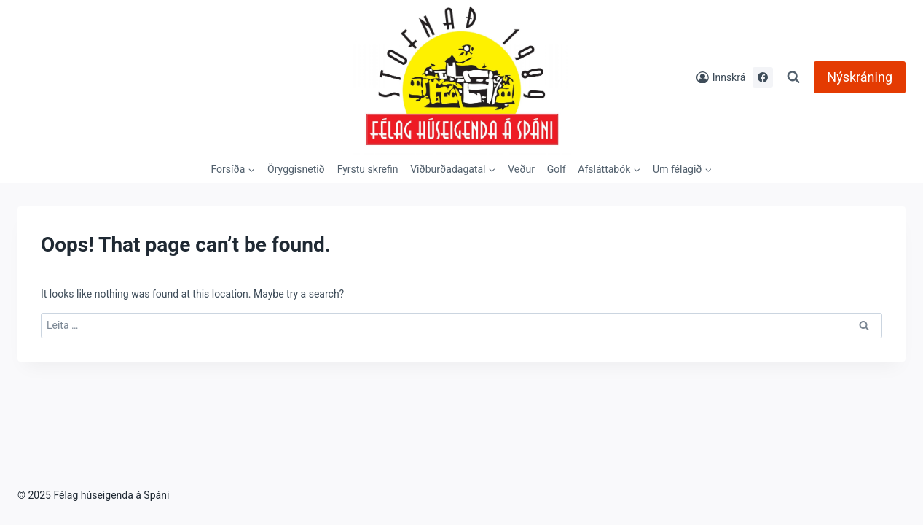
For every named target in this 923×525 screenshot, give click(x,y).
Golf (556, 169)
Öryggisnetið (296, 169)
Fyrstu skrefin (367, 169)
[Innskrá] (720, 77)
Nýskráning (859, 77)
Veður (521, 169)
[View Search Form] (793, 77)
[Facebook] (763, 77)
